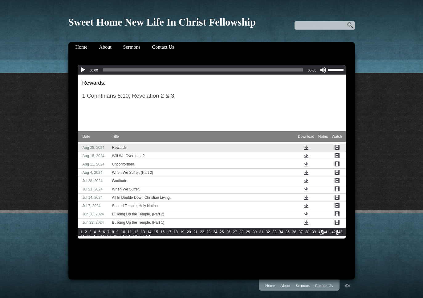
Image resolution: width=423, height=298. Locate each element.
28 (241, 232)
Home (81, 47)
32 (268, 232)
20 (189, 232)
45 (89, 236)
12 (136, 232)
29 (248, 232)
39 (314, 232)
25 (222, 232)
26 (228, 232)
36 (294, 232)
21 (195, 232)
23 (208, 232)
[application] (212, 70)
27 (235, 232)
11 (130, 232)
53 (142, 236)
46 (95, 236)
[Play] (83, 70)
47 (102, 236)
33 (274, 232)
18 (176, 232)
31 (261, 232)
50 (122, 236)
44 (82, 236)
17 (169, 232)
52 (135, 236)
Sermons (131, 47)
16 (163, 232)
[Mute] (323, 70)
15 (156, 232)
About (105, 47)
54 (148, 236)
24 (215, 232)
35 (288, 232)
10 (123, 232)
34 (281, 232)
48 (109, 236)
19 (182, 232)
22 (202, 232)
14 (149, 232)
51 (128, 236)
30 (255, 232)
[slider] (203, 69)
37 (301, 232)
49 (115, 236)
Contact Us (163, 47)
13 (143, 232)
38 (307, 232)
